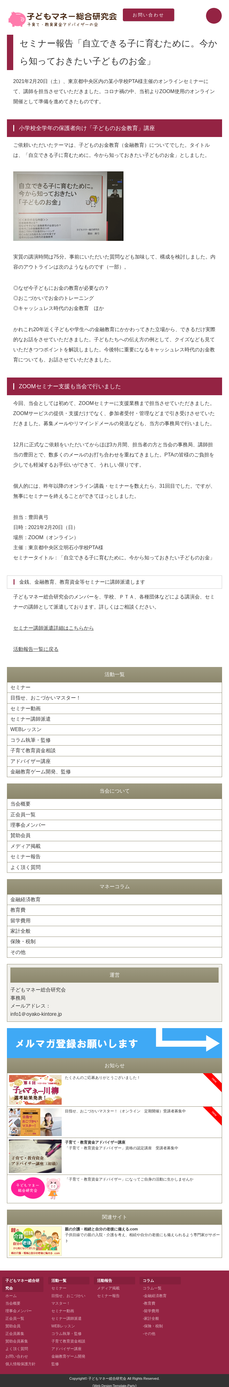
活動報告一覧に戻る (36, 649)
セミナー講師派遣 (30, 718)
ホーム (11, 1293)
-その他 (149, 1331)
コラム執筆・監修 (30, 739)
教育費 (18, 908)
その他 (18, 949)
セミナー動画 (25, 708)
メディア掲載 (25, 844)
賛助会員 (20, 834)
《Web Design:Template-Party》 (114, 1383)
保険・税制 (23, 939)
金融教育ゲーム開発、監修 (40, 770)
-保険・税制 (153, 1323)
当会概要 (20, 803)
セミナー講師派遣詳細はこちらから (53, 628)
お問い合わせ (149, 15)
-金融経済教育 (155, 1293)
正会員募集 (14, 1331)
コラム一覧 (152, 1285)
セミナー (20, 687)
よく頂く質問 (25, 865)
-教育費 (149, 1301)
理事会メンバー (28, 823)
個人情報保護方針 (20, 1361)
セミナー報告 (25, 855)
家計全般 (20, 929)
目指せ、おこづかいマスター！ (45, 697)
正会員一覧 (23, 813)
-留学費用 (151, 1308)
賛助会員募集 (16, 1338)
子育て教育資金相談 (33, 750)
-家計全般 (151, 1316)
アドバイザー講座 (30, 760)
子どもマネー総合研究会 (107, 1376)
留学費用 (20, 918)
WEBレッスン (26, 729)
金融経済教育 (25, 897)
